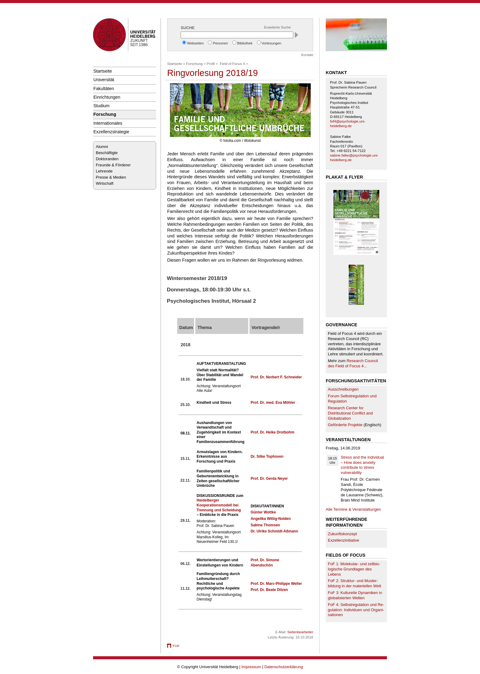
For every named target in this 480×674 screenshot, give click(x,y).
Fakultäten (103, 88)
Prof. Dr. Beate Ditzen (269, 590)
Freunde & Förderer (113, 165)
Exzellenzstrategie (111, 131)
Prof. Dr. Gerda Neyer (269, 478)
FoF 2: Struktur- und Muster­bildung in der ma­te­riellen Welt (354, 583)
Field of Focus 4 (232, 64)
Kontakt (307, 55)
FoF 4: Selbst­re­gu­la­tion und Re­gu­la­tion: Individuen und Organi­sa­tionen (356, 609)
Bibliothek (245, 43)
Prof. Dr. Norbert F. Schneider (276, 377)
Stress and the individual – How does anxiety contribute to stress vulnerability (362, 465)
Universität (103, 79)
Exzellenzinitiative (343, 540)
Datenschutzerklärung (283, 667)
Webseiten (195, 43)
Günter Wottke (263, 512)
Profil (211, 64)
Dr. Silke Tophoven (267, 456)
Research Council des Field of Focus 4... (353, 363)
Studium (101, 105)
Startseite (102, 71)
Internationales (107, 123)
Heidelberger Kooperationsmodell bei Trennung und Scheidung (219, 505)
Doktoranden (107, 159)
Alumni (102, 146)
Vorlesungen (271, 43)
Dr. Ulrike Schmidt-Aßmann (274, 531)
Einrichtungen (106, 97)
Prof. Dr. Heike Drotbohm (272, 432)
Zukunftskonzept (342, 534)
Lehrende (104, 171)
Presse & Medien (111, 177)
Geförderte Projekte (345, 424)
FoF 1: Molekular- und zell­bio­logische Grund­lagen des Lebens (354, 569)
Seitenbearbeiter (300, 632)
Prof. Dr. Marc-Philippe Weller (276, 583)
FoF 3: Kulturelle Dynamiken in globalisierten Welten (355, 595)
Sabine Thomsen (265, 525)
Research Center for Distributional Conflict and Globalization (350, 413)
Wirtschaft (105, 183)
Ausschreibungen (343, 389)
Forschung (104, 114)
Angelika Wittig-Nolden (271, 519)
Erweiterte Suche (277, 27)
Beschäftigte (107, 152)
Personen (220, 43)
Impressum (251, 667)
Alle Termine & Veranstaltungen (353, 509)
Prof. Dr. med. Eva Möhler (273, 402)
